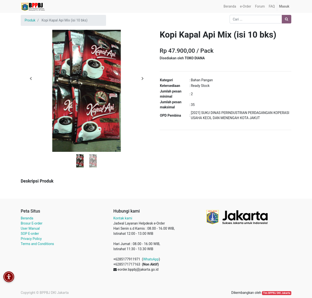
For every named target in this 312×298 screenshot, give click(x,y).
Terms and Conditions (37, 244)
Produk (30, 20)
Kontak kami (122, 218)
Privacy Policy (31, 239)
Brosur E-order (31, 223)
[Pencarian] (286, 19)
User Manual (30, 228)
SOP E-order (30, 234)
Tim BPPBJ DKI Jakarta (276, 293)
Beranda (27, 218)
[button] (30, 78)
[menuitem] (230, 6)
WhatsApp (151, 259)
